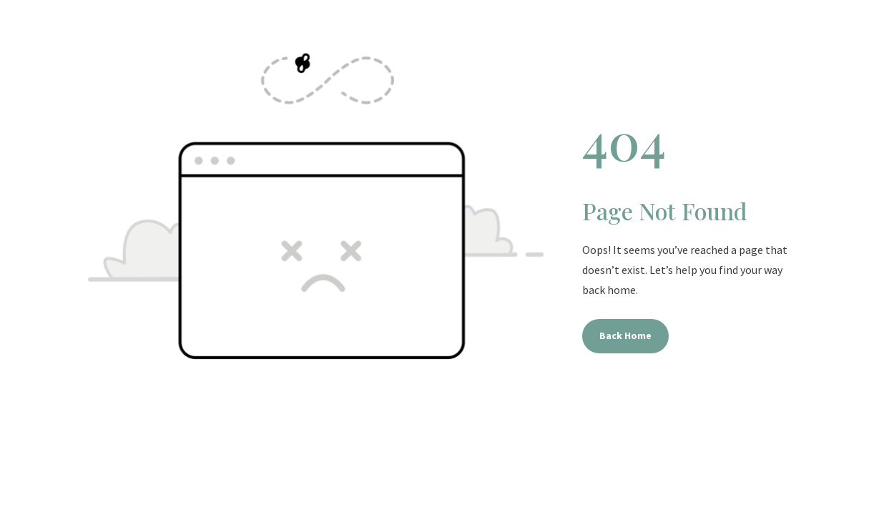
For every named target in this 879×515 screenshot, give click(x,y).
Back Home (625, 335)
